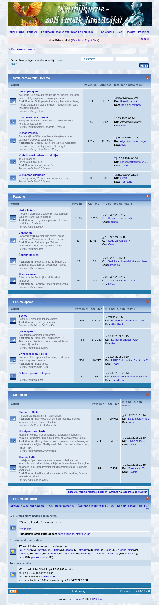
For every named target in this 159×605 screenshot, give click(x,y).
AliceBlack (117, 324)
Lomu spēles (27, 331)
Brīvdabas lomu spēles (33, 353)
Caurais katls (27, 457)
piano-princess (40, 557)
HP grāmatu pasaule (46, 220)
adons (69, 549)
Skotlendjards (37, 264)
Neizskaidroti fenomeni (76, 444)
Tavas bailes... (136, 440)
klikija (56, 549)
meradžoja (113, 553)
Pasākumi (40, 473)
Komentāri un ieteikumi (33, 117)
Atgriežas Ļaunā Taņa (133, 141)
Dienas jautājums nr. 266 (134, 161)
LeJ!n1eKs (25, 549)
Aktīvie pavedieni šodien (27, 506)
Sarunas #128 (136, 468)
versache (69, 553)
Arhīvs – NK (25, 447)
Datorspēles (70, 473)
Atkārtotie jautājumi (29, 108)
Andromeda (40, 268)
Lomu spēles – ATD (57, 338)
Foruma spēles (23, 302)
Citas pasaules (28, 274)
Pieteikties (77, 40)
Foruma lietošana (69, 101)
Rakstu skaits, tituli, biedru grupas (37, 104)
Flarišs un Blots (29, 412)
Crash (124, 165)
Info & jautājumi (29, 91)
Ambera (23, 553)
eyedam (38, 111)
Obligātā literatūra (47, 422)
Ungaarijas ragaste (44, 127)
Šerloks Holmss (29, 254)
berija (22, 557)
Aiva (122, 144)
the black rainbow (131, 104)
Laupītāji (38, 226)
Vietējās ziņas (45, 146)
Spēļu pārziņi (41, 348)
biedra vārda (83, 533)
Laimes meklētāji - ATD (124, 339)
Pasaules (19, 196)
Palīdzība (144, 32)
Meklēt (131, 32)
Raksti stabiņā (128, 101)
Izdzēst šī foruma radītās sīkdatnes (87, 492)
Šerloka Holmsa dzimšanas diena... (128, 261)
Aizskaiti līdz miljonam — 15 (127, 320)
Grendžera (117, 380)
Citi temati (20, 395)
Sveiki (123, 178)
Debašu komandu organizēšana (129, 376)
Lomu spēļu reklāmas (56, 341)
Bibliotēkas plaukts (45, 418)
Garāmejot (59, 146)
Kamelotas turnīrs (44, 165)
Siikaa (128, 553)
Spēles (23, 315)
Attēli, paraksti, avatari (46, 101)
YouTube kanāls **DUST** (123, 280)
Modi (37, 168)
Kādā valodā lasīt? (119, 240)
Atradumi (34, 476)
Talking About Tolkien (51, 245)
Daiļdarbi (32, 32)
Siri (36, 480)
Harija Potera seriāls (120, 218)
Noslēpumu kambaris (32, 431)
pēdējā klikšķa (66, 533)
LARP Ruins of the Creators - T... (130, 360)
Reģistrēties (91, 40)
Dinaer (115, 363)
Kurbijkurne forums (23, 49)
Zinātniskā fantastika (57, 284)
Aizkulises (40, 338)
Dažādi (38, 143)
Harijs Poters (27, 210)
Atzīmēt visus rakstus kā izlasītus (128, 492)
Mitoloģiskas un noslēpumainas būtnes (55, 441)
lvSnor (112, 284)
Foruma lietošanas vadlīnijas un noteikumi (67, 32)
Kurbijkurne (16, 32)
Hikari (37, 325)
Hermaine (126, 181)
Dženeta (45, 168)
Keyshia (42, 549)
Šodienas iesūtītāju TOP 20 (96, 506)
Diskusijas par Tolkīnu (46, 242)
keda (109, 549)
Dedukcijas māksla (56, 264)
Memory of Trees (91, 553)
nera (97, 549)
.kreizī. (38, 553)
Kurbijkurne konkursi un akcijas (39, 155)
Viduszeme (25, 232)
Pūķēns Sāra (48, 325)
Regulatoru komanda (61, 506)
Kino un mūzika (55, 473)
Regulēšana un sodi (66, 104)
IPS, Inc (97, 599)
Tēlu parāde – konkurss (31, 341)
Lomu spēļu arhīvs (28, 344)
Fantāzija (40, 284)
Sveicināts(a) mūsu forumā (31, 78)
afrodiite (83, 549)
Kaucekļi (144, 39)
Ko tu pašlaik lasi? (138, 418)
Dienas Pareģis (28, 132)
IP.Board (76, 599)
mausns (113, 221)
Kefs (123, 125)
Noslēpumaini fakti (52, 444)
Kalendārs (107, 32)
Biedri (120, 32)
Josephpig (25, 528)
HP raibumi (35, 223)
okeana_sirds (125, 549)
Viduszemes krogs (28, 245)
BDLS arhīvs (41, 363)
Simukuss (114, 264)
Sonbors (53, 553)
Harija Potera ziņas (54, 143)
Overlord (60, 127)
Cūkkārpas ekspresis (32, 174)
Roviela (38, 425)
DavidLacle (48, 576)
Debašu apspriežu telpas (34, 373)
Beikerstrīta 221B (44, 261)
